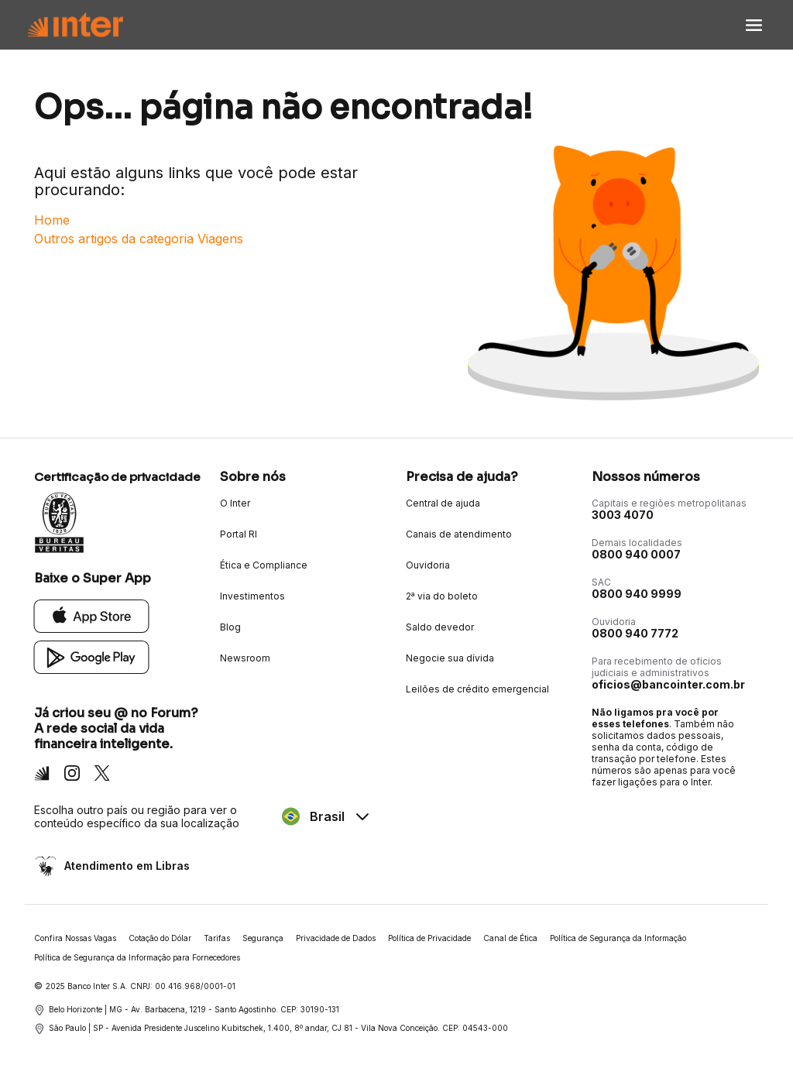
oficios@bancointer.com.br (668, 684)
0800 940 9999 (636, 593)
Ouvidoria (428, 565)
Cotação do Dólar (160, 938)
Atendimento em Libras (125, 865)
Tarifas (217, 938)
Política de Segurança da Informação (618, 938)
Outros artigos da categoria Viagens (138, 238)
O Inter (235, 503)
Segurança (262, 938)
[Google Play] (91, 656)
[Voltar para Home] (75, 25)
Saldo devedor (440, 627)
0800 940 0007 (636, 554)
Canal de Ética (510, 938)
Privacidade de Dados (336, 938)
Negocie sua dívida (450, 658)
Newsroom (245, 658)
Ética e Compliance (263, 565)
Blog (230, 627)
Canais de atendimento (459, 534)
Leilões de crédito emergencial (477, 689)
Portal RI (238, 534)
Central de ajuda (443, 503)
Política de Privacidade (429, 938)
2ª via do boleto (442, 596)
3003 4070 (623, 514)
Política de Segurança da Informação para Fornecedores (137, 957)
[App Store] (91, 615)
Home (52, 220)
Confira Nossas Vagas (75, 938)
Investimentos (252, 596)
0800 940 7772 (635, 633)
